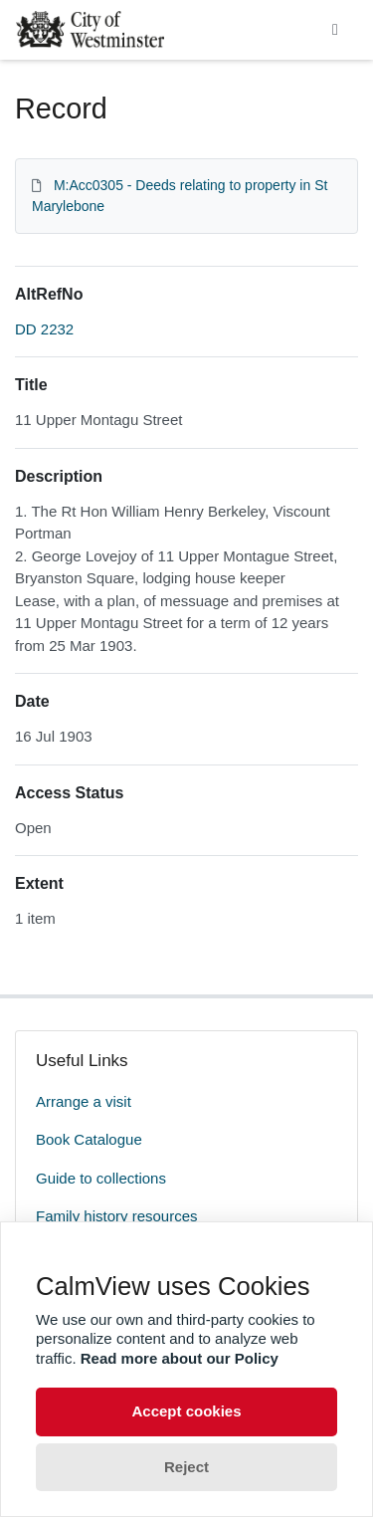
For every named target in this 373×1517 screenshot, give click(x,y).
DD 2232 (44, 329)
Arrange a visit (83, 1101)
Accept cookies (186, 1411)
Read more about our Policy (180, 1358)
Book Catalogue (89, 1139)
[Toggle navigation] (335, 30)
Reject (186, 1466)
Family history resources (117, 1215)
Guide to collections (101, 1178)
